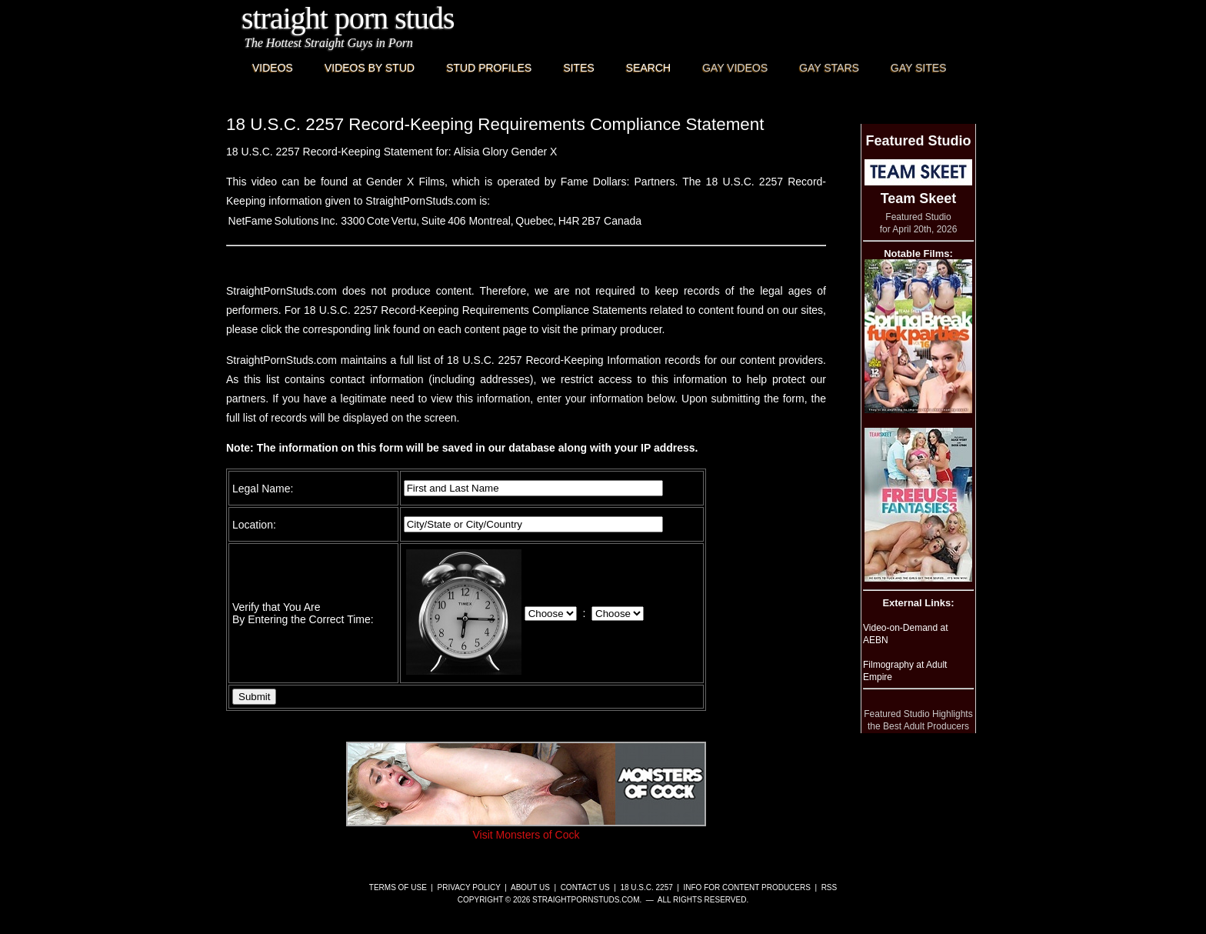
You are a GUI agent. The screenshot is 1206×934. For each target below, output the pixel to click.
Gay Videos (735, 68)
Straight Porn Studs (348, 18)
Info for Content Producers (747, 887)
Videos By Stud (370, 68)
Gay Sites (919, 68)
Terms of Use (398, 887)
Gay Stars (829, 68)
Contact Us (585, 887)
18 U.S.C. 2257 (646, 887)
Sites (578, 68)
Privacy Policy (469, 887)
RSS (829, 887)
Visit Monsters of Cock (526, 828)
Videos (272, 68)
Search (648, 68)
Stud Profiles (488, 68)
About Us (530, 887)
